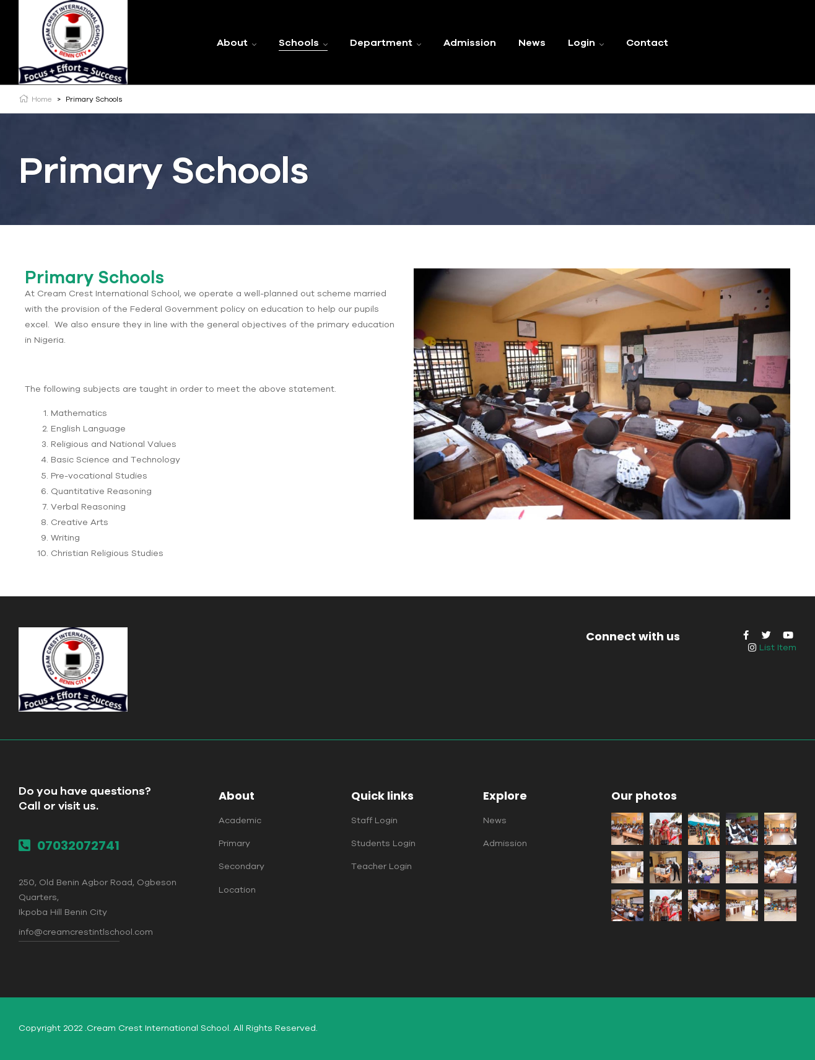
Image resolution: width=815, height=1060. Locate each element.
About (237, 795)
